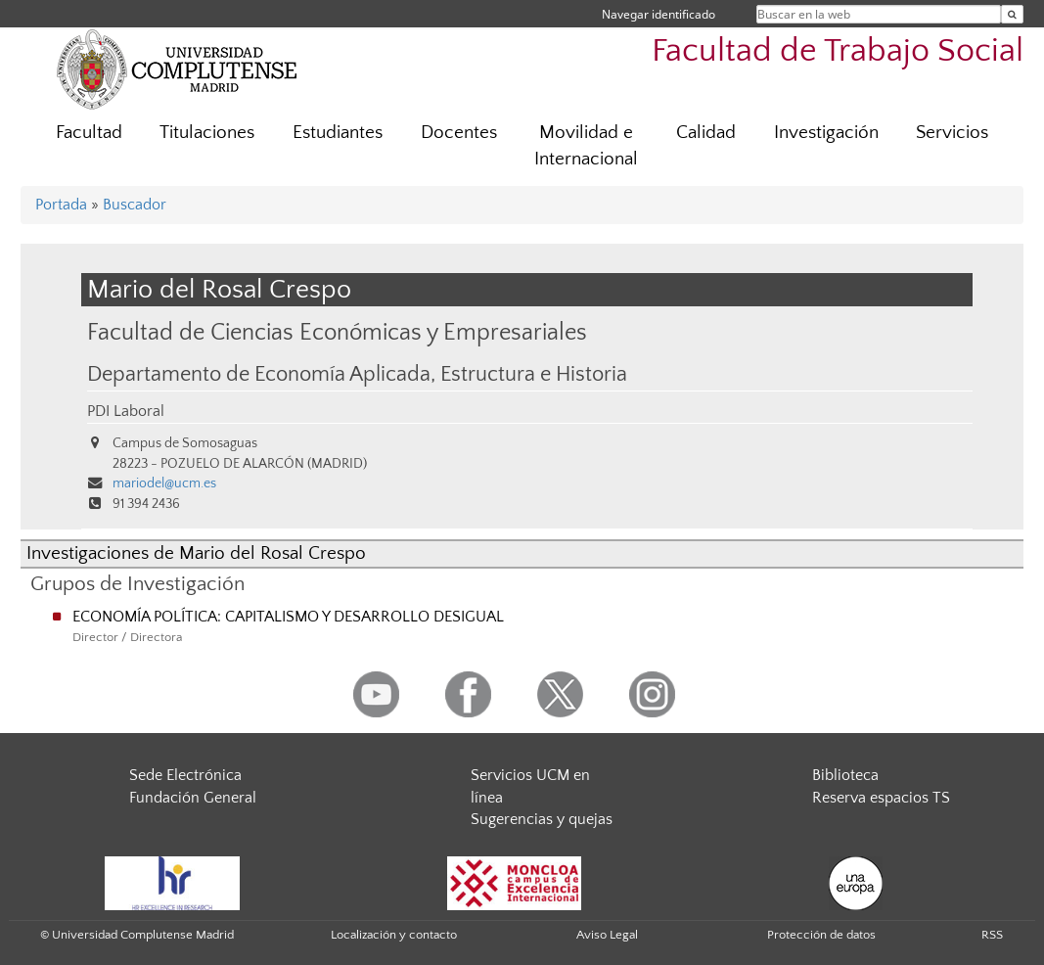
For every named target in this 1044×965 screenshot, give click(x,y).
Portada (61, 204)
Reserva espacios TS (881, 797)
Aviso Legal (607, 935)
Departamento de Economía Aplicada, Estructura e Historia (357, 375)
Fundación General (192, 797)
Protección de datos (821, 935)
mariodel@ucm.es (164, 483)
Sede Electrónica (185, 775)
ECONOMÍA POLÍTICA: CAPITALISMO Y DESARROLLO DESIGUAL (288, 616)
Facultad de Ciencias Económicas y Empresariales (337, 332)
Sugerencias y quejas (542, 819)
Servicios (952, 132)
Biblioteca (845, 775)
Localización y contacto (394, 935)
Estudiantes (338, 132)
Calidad (706, 132)
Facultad (89, 132)
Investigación (826, 132)
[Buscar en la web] (1012, 14)
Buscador (134, 204)
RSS (992, 935)
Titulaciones (206, 132)
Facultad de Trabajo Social (837, 51)
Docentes (459, 132)
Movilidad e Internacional (586, 145)
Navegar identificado (658, 14)
